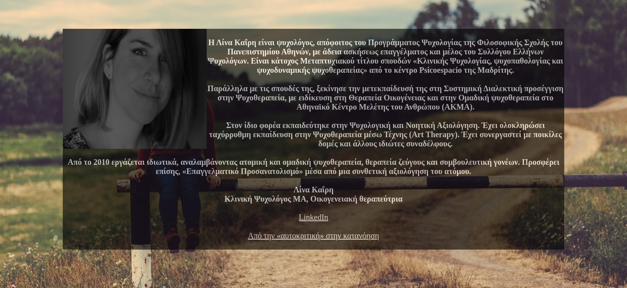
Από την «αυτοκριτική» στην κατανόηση (313, 235)
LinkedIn (313, 217)
